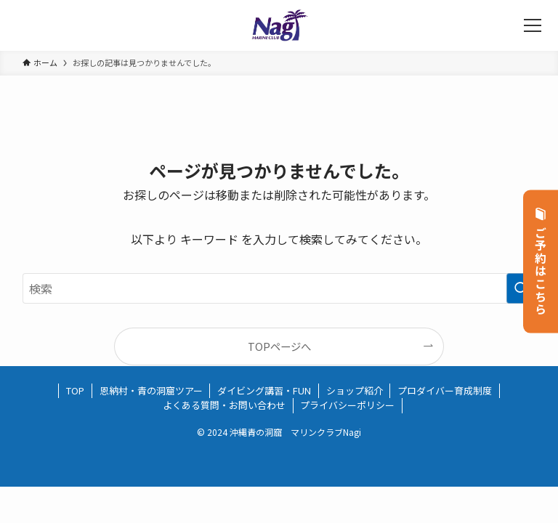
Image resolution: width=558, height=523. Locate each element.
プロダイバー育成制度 (444, 390)
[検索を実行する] (520, 288)
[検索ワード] (279, 288)
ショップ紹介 (354, 390)
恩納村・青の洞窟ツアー (151, 390)
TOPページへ (279, 346)
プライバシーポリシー (347, 405)
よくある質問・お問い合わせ (224, 405)
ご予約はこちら (540, 262)
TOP (75, 390)
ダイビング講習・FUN (264, 390)
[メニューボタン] (532, 25)
